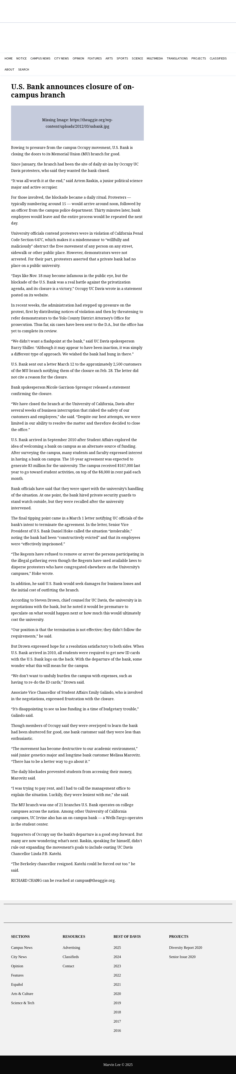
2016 (117, 1029)
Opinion (17, 964)
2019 (117, 1001)
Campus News (21, 946)
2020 (117, 992)
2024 (117, 955)
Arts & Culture (22, 992)
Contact (68, 964)
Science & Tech (22, 1001)
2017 (117, 1019)
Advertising (71, 946)
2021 (117, 983)
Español (17, 983)
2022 (117, 973)
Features (17, 973)
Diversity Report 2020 (185, 946)
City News (19, 955)
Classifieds (71, 955)
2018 (117, 1010)
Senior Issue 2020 (182, 955)
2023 (117, 964)
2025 (117, 946)
